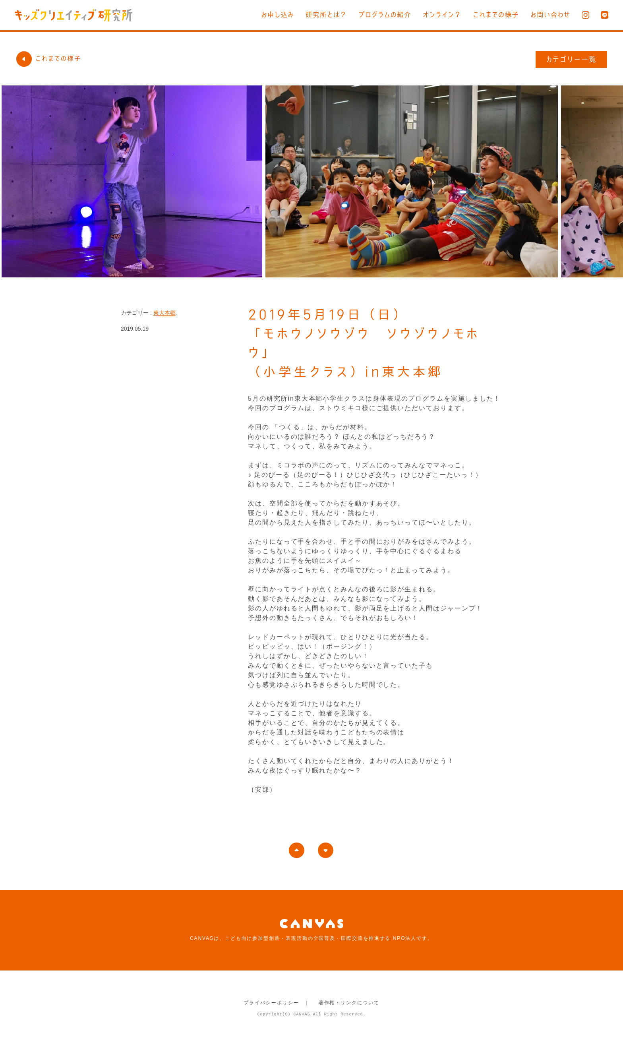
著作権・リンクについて (349, 1002)
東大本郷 (164, 313)
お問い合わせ (550, 14)
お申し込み (277, 14)
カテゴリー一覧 (571, 59)
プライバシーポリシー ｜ (277, 1002)
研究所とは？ (326, 14)
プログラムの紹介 (384, 14)
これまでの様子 (496, 14)
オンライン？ (442, 14)
